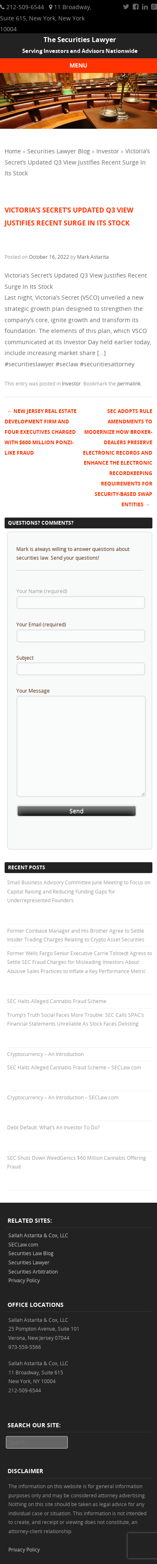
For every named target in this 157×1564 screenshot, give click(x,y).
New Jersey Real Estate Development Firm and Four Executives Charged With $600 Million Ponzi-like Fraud (41, 432)
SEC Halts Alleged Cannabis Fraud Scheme (56, 1001)
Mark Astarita (93, 256)
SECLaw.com (23, 1244)
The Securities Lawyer (80, 39)
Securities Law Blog (31, 1253)
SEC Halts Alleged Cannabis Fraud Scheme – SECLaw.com (74, 1067)
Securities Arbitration (33, 1271)
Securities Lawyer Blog (58, 151)
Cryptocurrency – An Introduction (45, 1054)
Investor (107, 151)
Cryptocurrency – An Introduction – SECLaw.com (62, 1097)
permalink (129, 383)
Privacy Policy (24, 1280)
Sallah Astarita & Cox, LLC (38, 1235)
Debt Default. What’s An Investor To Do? (53, 1127)
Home (13, 151)
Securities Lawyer (28, 1262)
